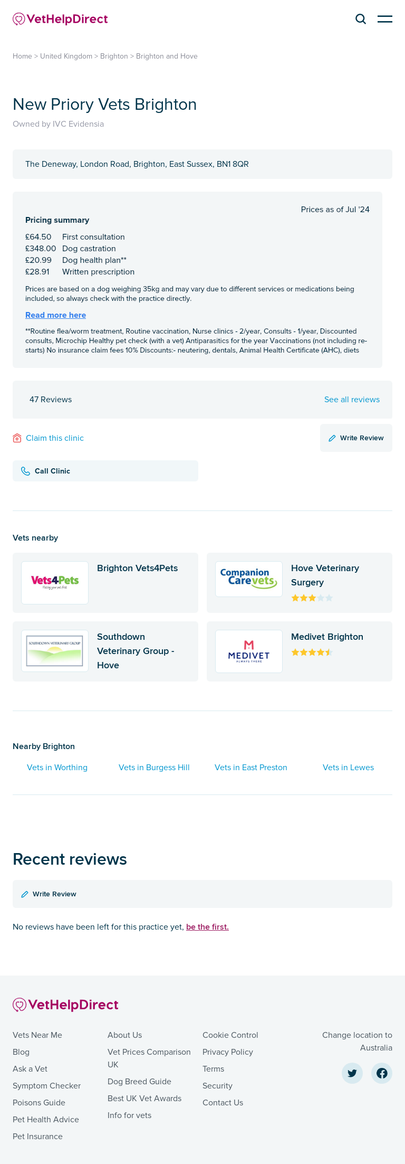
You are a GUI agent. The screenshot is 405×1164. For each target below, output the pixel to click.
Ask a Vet (30, 1069)
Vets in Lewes (348, 767)
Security (217, 1086)
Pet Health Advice (46, 1119)
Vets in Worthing (57, 767)
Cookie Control (230, 1035)
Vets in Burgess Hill (154, 767)
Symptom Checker (47, 1086)
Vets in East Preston (251, 767)
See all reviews (352, 399)
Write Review (356, 437)
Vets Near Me (37, 1035)
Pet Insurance (38, 1136)
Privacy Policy (227, 1052)
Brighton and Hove (167, 56)
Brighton (114, 56)
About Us (125, 1035)
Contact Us (222, 1102)
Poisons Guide (39, 1102)
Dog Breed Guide (139, 1081)
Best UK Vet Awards (144, 1098)
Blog (21, 1052)
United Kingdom (66, 56)
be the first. (207, 927)
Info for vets (129, 1115)
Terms (213, 1069)
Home (22, 56)
